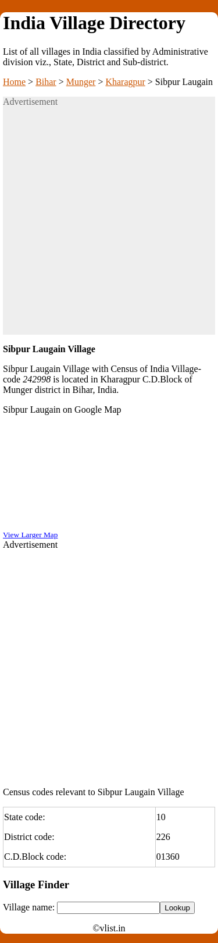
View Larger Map (30, 534)
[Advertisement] (109, 225)
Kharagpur (125, 82)
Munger (81, 82)
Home (14, 82)
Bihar (45, 82)
